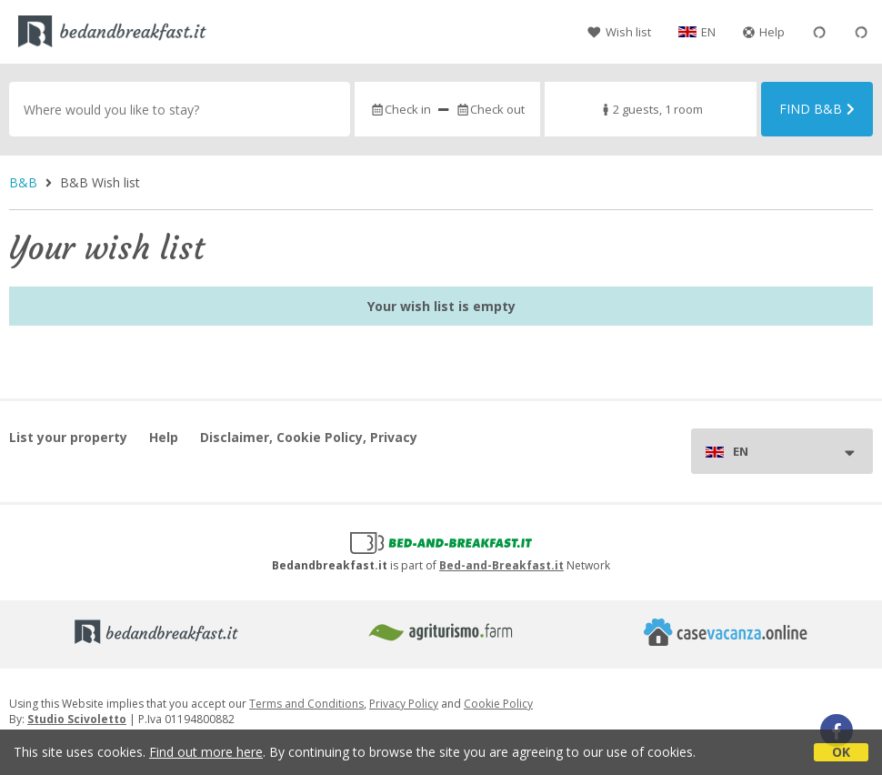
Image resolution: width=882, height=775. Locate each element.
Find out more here (206, 751)
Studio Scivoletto (76, 719)
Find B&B (817, 108)
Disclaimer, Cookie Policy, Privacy (308, 437)
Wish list (619, 32)
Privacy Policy (403, 703)
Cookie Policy (498, 703)
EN (708, 32)
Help (764, 32)
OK (841, 751)
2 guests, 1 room (650, 109)
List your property (68, 437)
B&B (23, 182)
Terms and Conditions (306, 703)
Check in (400, 109)
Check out (490, 109)
